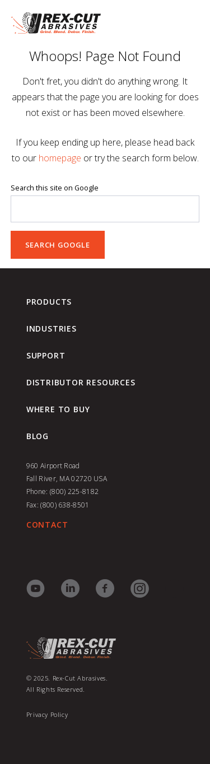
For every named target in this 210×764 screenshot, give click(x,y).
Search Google (57, 245)
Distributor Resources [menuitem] (81, 382)
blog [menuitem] (37, 436)
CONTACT (47, 524)
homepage (60, 158)
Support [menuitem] (46, 356)
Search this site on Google (55, 188)
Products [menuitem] (49, 302)
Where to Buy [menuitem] (58, 409)
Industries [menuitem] (51, 329)
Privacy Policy (47, 714)
